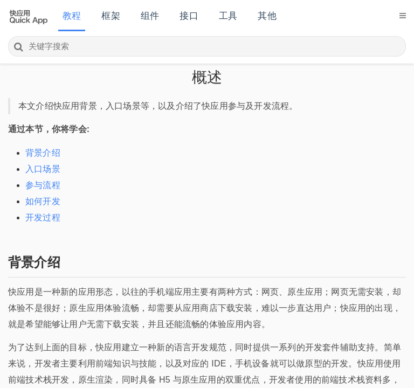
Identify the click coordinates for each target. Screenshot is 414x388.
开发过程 (42, 217)
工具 (228, 16)
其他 (267, 16)
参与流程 (42, 185)
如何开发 (42, 201)
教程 (72, 16)
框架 (110, 16)
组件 (150, 16)
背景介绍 (42, 152)
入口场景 (42, 169)
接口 (189, 16)
